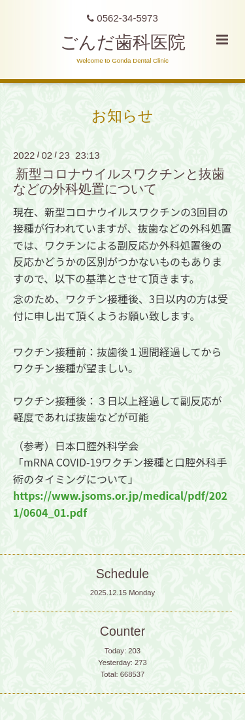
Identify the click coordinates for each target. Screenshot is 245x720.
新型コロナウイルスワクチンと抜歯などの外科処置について (119, 181)
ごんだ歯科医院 (123, 42)
